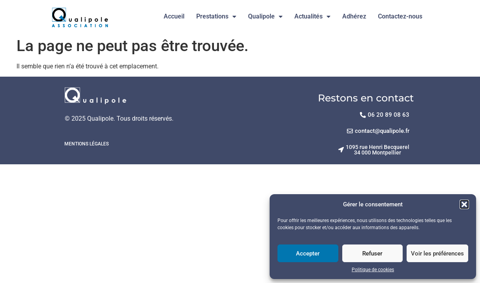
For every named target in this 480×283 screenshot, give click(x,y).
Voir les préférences (437, 253)
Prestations (216, 16)
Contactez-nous (400, 16)
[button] (464, 204)
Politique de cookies (373, 269)
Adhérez (354, 16)
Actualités (312, 16)
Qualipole (265, 16)
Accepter (307, 253)
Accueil (174, 16)
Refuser (372, 253)
